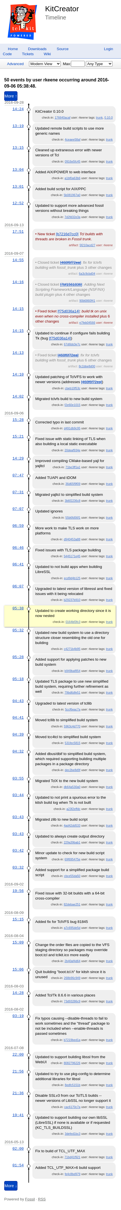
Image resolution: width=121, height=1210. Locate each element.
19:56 (18, 890)
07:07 (18, 508)
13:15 (18, 147)
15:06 (18, 969)
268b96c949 (72, 978)
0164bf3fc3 (73, 621)
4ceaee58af (72, 139)
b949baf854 (72, 670)
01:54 (18, 1165)
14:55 (18, 260)
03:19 (18, 1015)
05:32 (18, 630)
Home (13, 49)
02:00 (18, 1148)
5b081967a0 (72, 195)
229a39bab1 (72, 842)
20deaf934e (72, 450)
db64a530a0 (72, 787)
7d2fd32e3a (72, 217)
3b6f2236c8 (72, 500)
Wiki (47, 54)
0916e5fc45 (72, 161)
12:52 (18, 203)
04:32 (18, 751)
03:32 (18, 867)
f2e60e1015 (72, 405)
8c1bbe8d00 (87, 366)
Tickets (28, 54)
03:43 (18, 817)
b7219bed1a (72, 1040)
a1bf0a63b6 (72, 178)
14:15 (18, 308)
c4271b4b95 (72, 648)
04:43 (18, 700)
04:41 (18, 717)
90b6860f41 (87, 300)
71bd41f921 (72, 1157)
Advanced (15, 64)
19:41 (18, 1115)
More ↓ (11, 1186)
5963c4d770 (72, 726)
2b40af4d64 (72, 961)
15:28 (18, 419)
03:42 (18, 850)
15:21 (18, 436)
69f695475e (72, 859)
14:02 (18, 396)
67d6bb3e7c (72, 344)
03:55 (18, 778)
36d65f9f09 (72, 483)
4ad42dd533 (72, 825)
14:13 (18, 352)
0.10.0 (108, 117)
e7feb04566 (87, 322)
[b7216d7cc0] (67, 234)
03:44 (18, 795)
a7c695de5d (72, 927)
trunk (99, 117)
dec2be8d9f (72, 770)
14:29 (18, 458)
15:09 (18, 942)
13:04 (18, 169)
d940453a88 (72, 539)
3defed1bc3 (72, 1133)
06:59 (18, 525)
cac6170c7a (72, 1107)
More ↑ (11, 96)
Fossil (30, 1199)
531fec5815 (72, 743)
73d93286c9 (72, 1001)
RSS (42, 1199)
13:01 (18, 186)
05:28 (18, 657)
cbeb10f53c (72, 388)
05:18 (18, 678)
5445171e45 (72, 556)
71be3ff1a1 (73, 467)
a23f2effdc (73, 809)
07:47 (18, 475)
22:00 (18, 1054)
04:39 (18, 734)
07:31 (18, 492)
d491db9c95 (72, 428)
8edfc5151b (72, 1085)
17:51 (18, 231)
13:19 (18, 125)
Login (108, 49)
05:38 (18, 608)
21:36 (18, 1093)
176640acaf (62, 117)
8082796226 (72, 1063)
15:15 (18, 919)
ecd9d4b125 (72, 578)
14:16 (18, 282)
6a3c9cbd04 (87, 273)
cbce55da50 (72, 876)
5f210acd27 (87, 245)
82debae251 (72, 904)
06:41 (18, 564)
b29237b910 (72, 599)
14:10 (18, 374)
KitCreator (62, 9)
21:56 (18, 1071)
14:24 (18, 109)
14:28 (18, 992)
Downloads (37, 49)
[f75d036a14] (69, 311)
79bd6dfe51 (72, 692)
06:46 (18, 547)
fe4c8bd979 (72, 1174)
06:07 (18, 586)
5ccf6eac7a (72, 709)
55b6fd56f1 (72, 517)
